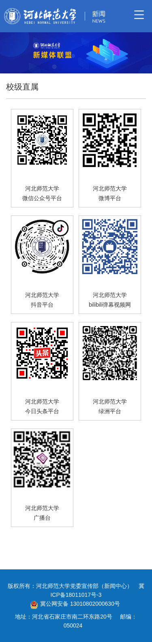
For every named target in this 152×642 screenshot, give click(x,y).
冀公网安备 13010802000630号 (73, 603)
